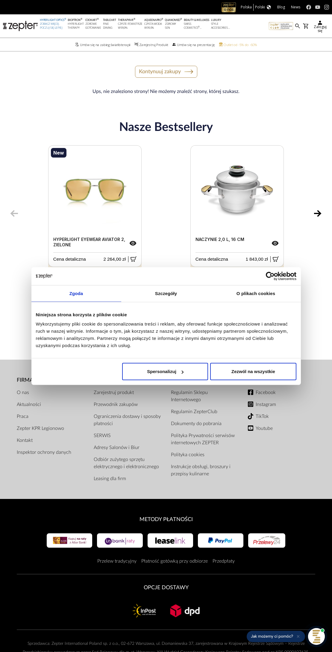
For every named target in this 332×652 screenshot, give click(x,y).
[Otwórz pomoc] (316, 636)
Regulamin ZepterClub (194, 411)
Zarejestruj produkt (114, 392)
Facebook (266, 392)
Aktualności (29, 404)
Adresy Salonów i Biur (117, 447)
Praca (22, 416)
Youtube (264, 428)
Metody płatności (166, 519)
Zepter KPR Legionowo (40, 428)
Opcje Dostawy (166, 587)
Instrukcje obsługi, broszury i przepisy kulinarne (201, 470)
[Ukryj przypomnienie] (298, 636)
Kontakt (25, 440)
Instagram (266, 404)
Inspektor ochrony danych (44, 452)
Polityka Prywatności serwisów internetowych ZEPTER (203, 439)
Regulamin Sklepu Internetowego (189, 396)
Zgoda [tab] (76, 293)
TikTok (262, 416)
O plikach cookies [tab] (256, 293)
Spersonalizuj (165, 371)
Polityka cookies (187, 454)
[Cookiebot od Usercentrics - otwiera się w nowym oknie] (270, 275)
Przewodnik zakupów (116, 404)
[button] (276, 636)
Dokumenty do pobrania (196, 423)
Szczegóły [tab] (166, 293)
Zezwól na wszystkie (253, 371)
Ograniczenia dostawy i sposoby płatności (127, 420)
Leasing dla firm (110, 478)
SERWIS (102, 435)
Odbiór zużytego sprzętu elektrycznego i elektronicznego (126, 463)
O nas (23, 392)
